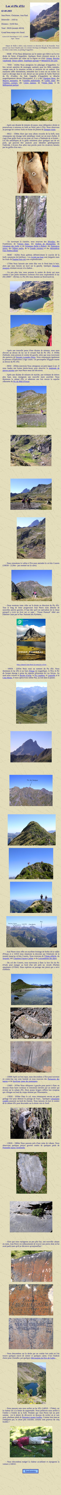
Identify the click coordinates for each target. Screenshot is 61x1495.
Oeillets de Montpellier (45, 244)
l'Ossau (31, 671)
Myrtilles (51, 242)
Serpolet (6, 958)
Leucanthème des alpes (47, 958)
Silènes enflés (18, 248)
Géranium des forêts (11, 246)
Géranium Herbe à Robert (35, 246)
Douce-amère (17, 61)
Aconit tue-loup (37, 257)
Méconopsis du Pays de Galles (43, 1358)
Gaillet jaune (50, 81)
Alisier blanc (23, 244)
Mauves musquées (10, 81)
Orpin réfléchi (50, 956)
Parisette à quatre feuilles (32, 1417)
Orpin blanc (47, 83)
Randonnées (30, 1471)
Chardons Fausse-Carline (23, 958)
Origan (49, 58)
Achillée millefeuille (31, 81)
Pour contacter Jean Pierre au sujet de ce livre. (31, 664)
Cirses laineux (30, 83)
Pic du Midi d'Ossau (21, 381)
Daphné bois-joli (19, 259)
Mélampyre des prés (49, 61)
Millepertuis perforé (10, 85)
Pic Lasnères (40, 675)
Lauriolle (51, 675)
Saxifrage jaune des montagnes (25, 1081)
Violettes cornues (10, 83)
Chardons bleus (49, 78)
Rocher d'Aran (25, 675)
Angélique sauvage (31, 61)
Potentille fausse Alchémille (14, 1148)
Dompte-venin (49, 129)
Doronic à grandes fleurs (25, 357)
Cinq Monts (7, 678)
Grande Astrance (37, 248)
